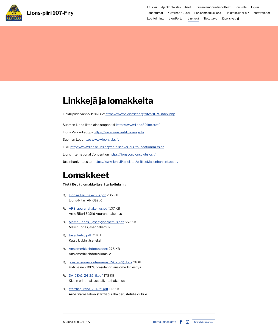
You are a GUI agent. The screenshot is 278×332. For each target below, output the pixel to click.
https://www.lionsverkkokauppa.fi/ (119, 132)
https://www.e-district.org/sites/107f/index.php (140, 114)
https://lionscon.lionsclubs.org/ (132, 154)
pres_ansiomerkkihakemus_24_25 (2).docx (100, 262)
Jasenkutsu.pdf (80, 235)
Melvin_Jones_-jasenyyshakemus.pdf (96, 222)
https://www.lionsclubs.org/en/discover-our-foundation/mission (117, 147)
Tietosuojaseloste (164, 321)
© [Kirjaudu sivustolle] (64, 321)
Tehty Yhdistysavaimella (203, 322)
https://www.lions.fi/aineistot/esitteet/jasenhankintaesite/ (136, 162)
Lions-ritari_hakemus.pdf (87, 195)
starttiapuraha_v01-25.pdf (88, 289)
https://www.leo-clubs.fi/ (101, 139)
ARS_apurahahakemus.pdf (89, 208)
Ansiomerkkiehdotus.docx (88, 249)
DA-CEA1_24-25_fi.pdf (86, 275)
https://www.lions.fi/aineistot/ (138, 125)
